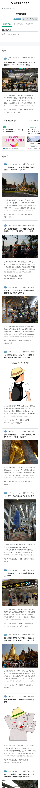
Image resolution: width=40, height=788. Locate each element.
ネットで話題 (18, 24)
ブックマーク (7, 127)
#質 (5, 217)
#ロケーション (28, 340)
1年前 (32, 164)
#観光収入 (28, 482)
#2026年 (21, 214)
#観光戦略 (28, 214)
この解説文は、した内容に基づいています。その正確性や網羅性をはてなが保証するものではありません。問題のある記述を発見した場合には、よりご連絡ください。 (12, 34)
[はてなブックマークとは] (15, 121)
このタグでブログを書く (30, 19)
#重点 (6, 561)
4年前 (32, 635)
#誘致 (31, 109)
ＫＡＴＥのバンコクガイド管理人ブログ (19, 58)
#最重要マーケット (10, 278)
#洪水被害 (22, 685)
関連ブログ (29, 24)
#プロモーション (9, 112)
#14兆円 (6, 484)
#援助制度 (15, 626)
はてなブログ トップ (8, 8)
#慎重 (27, 626)
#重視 (9, 217)
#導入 (22, 626)
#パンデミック (9, 423)
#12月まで (7, 762)
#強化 (18, 112)
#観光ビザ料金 (23, 760)
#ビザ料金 (7, 626)
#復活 (32, 559)
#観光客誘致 (29, 623)
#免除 (14, 762)
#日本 (20, 559)
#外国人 (21, 623)
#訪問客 (26, 559)
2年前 (32, 225)
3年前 (32, 431)
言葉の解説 (7, 24)
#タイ (6, 109)
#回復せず (18, 423)
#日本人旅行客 (23, 109)
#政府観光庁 (13, 109)
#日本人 (21, 420)
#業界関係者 (8, 343)
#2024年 (21, 482)
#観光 (20, 276)
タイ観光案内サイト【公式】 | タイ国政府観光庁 (13, 131)
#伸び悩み (7, 688)
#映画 (20, 340)
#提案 (19, 762)
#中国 (20, 278)
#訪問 (27, 420)
